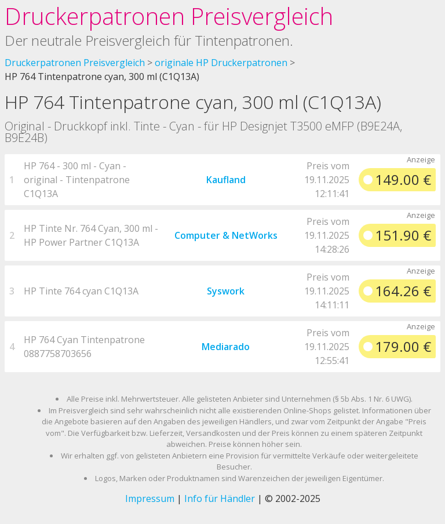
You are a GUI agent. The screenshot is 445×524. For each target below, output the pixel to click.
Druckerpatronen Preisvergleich (169, 16)
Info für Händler (219, 498)
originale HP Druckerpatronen (221, 62)
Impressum (149, 498)
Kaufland (226, 179)
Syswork (226, 291)
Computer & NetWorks (226, 235)
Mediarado (226, 346)
